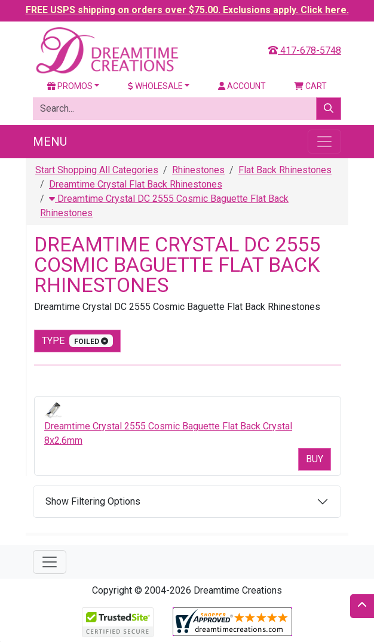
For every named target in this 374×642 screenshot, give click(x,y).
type (77, 340)
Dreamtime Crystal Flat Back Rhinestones (135, 184)
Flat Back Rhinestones (285, 170)
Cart (310, 86)
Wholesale (155, 86)
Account (242, 86)
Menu (50, 141)
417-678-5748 (304, 50)
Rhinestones (198, 170)
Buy (314, 459)
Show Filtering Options (92, 501)
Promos (70, 86)
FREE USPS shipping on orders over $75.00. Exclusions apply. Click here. (187, 10)
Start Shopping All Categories (96, 170)
